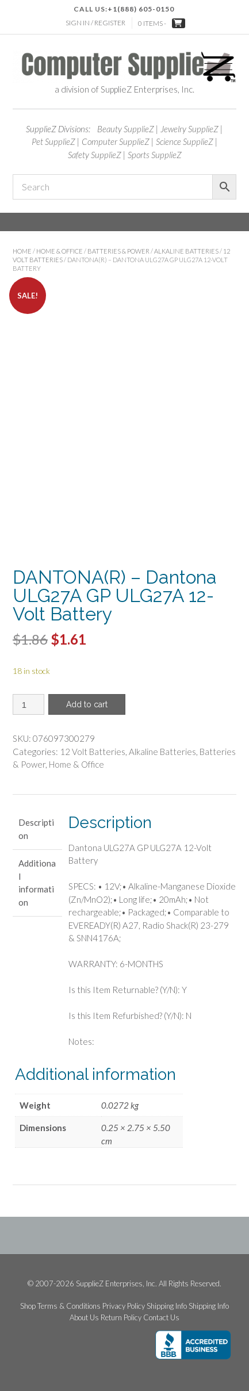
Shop (28, 1306)
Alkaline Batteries (186, 251)
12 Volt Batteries (92, 751)
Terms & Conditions (69, 1306)
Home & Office (59, 251)
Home (22, 251)
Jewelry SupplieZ (189, 129)
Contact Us (161, 1317)
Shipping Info (167, 1306)
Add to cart (87, 704)
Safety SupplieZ (94, 155)
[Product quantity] (28, 704)
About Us (84, 1317)
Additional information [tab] (37, 882)
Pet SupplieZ (53, 141)
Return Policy (121, 1317)
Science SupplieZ (184, 141)
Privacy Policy (123, 1306)
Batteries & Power (118, 251)
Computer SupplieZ (116, 141)
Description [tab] (36, 829)
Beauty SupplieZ (125, 129)
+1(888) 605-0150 (141, 9)
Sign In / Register (95, 22)
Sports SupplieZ (155, 155)
